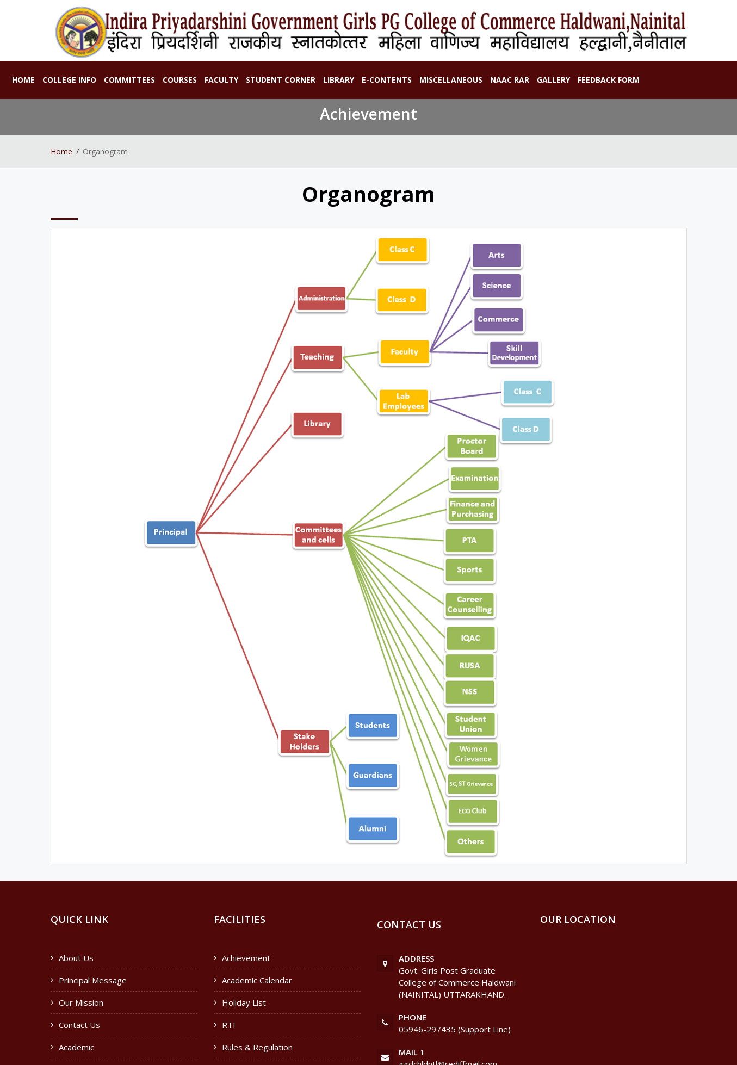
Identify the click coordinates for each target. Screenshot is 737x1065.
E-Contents (387, 80)
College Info (69, 80)
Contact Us (79, 1024)
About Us (76, 957)
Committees (129, 80)
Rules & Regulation (257, 1047)
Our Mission (81, 1002)
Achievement (246, 957)
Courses (180, 80)
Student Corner (280, 80)
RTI (229, 1024)
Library (338, 80)
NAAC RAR (509, 80)
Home (23, 80)
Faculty (221, 80)
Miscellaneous (450, 80)
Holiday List (244, 1002)
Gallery (553, 80)
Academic (76, 1047)
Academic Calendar (257, 980)
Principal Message (93, 980)
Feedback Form (609, 80)
